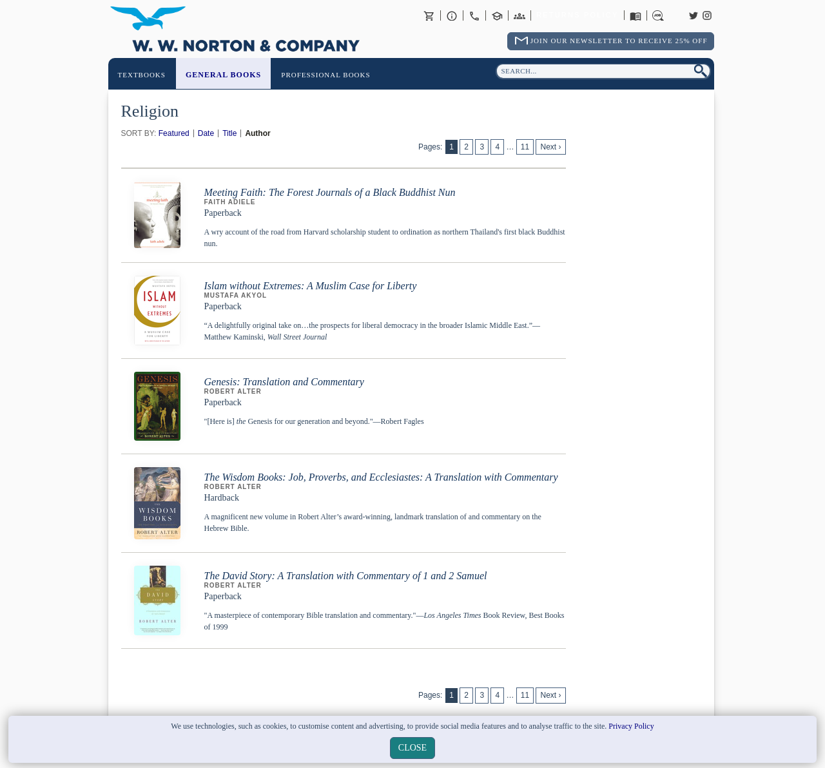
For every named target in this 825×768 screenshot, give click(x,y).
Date (206, 133)
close (412, 748)
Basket (429, 15)
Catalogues (635, 15)
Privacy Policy (631, 726)
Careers (658, 15)
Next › (550, 146)
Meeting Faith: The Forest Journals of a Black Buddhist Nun (330, 192)
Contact (474, 15)
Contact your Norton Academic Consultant (497, 15)
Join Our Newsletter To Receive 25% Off (619, 40)
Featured (174, 133)
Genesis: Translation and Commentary (284, 381)
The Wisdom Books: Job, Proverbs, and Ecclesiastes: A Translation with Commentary (381, 477)
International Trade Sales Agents (519, 15)
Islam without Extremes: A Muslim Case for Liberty (310, 285)
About (452, 15)
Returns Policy (577, 15)
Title (229, 133)
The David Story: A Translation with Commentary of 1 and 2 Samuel (345, 575)
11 (525, 146)
